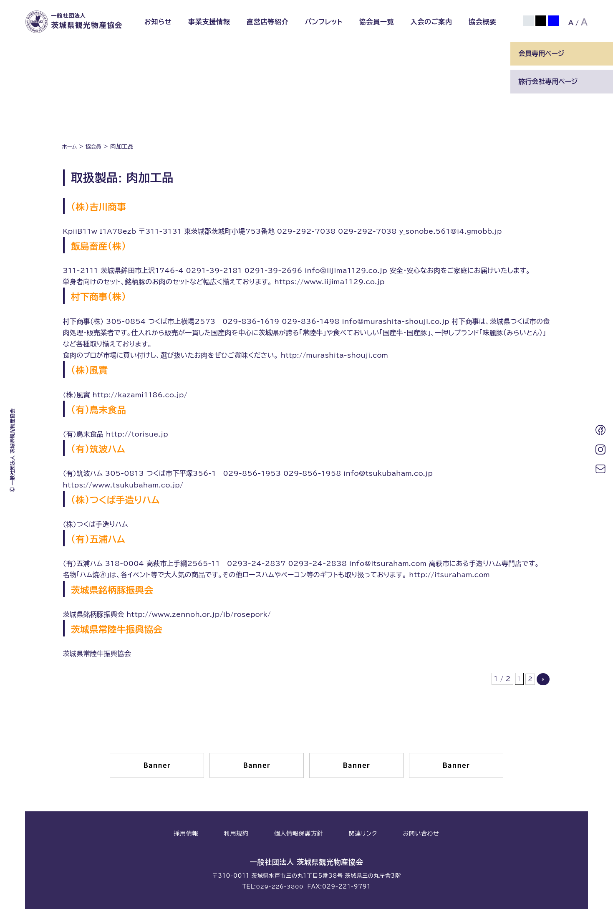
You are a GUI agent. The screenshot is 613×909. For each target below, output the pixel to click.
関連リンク (363, 834)
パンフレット (324, 21)
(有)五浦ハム (106, 538)
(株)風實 (95, 369)
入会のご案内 (431, 21)
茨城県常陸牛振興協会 (130, 628)
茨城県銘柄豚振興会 (124, 589)
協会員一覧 (376, 21)
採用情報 (186, 834)
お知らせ (158, 21)
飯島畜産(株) (106, 245)
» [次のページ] (542, 679)
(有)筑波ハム (106, 448)
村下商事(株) (106, 295)
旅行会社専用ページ (548, 81)
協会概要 (483, 21)
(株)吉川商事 (106, 205)
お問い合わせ (421, 834)
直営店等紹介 (268, 21)
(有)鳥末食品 (106, 408)
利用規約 (236, 834)
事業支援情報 (209, 21)
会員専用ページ (541, 53)
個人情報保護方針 (298, 834)
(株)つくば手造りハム (128, 499)
